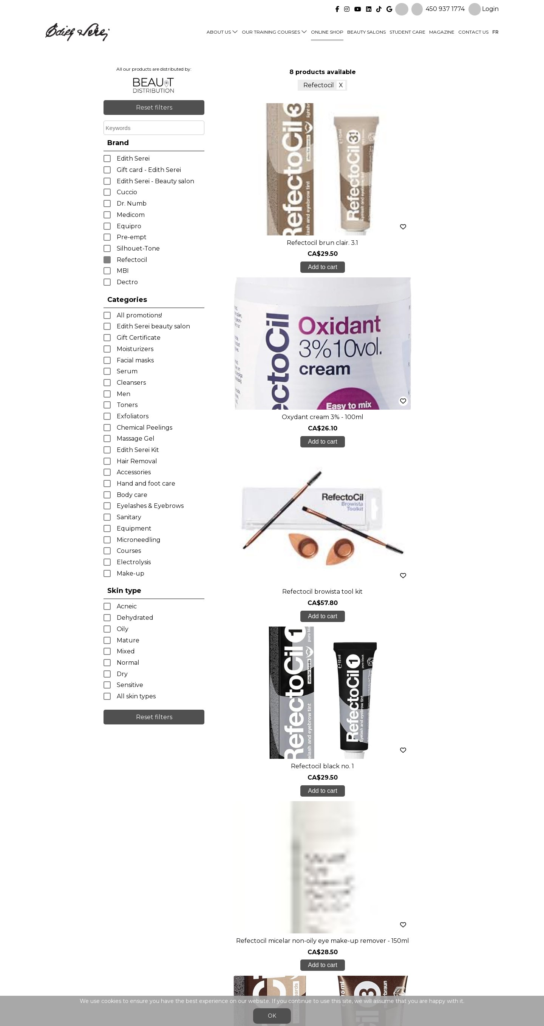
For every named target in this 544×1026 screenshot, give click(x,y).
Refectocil (132, 259)
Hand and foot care (146, 483)
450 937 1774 (445, 7)
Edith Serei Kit (138, 449)
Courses (129, 550)
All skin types (136, 696)
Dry (122, 674)
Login (483, 8)
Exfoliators (132, 416)
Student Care (407, 31)
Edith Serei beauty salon (153, 326)
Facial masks (135, 360)
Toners (127, 405)
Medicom (131, 214)
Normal (128, 662)
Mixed (126, 651)
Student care (178, 943)
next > (345, 662)
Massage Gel (136, 438)
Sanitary (129, 517)
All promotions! (139, 315)
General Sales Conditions (250, 977)
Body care (132, 494)
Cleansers (131, 382)
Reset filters (154, 107)
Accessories (134, 472)
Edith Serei (133, 158)
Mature (128, 640)
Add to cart (244, 267)
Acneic (127, 606)
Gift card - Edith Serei (149, 169)
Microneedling (139, 539)
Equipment (134, 528)
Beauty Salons (366, 31)
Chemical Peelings (144, 427)
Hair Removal (137, 461)
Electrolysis (134, 562)
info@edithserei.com (189, 973)
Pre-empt (132, 237)
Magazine (441, 31)
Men (123, 394)
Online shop (327, 31)
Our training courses (271, 31)
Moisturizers (135, 349)
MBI (123, 270)
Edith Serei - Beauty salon (155, 181)
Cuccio (127, 192)
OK (272, 1015)
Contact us (473, 31)
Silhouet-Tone (138, 248)
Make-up (130, 573)
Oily (122, 629)
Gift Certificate (139, 337)
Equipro (129, 226)
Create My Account (272, 866)
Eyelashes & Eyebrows (150, 505)
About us (219, 31)
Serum (127, 371)
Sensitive (130, 685)
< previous (299, 662)
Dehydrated (135, 617)
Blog (165, 958)
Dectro (127, 282)
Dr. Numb (132, 203)
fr (495, 31)
